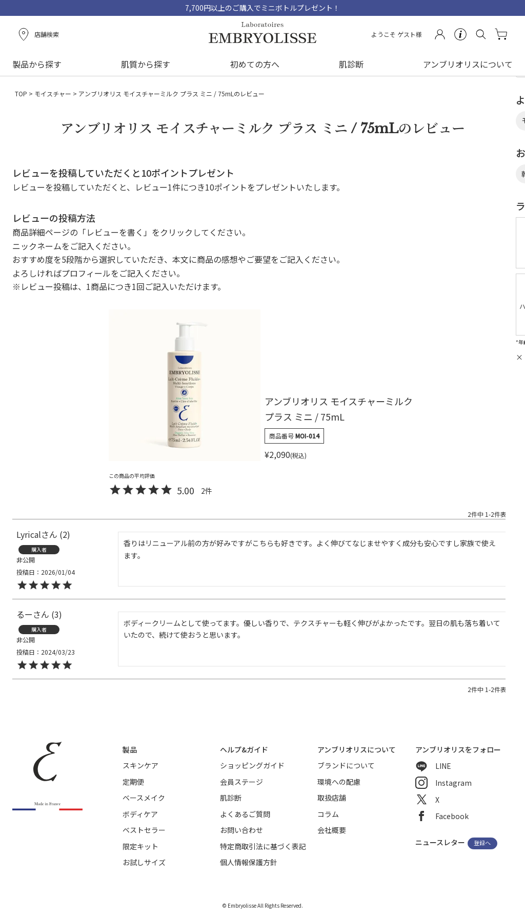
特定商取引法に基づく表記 (263, 846)
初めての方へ (254, 64)
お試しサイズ (144, 862)
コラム (328, 814)
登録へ (482, 843)
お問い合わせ (241, 830)
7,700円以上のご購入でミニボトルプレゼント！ (262, 8)
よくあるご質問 (245, 814)
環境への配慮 (338, 782)
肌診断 (351, 64)
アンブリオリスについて (468, 64)
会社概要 (331, 830)
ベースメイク (144, 797)
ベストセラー (144, 830)
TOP (21, 93)
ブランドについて (346, 765)
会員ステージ (241, 782)
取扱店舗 (331, 797)
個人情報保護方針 (248, 862)
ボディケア (140, 814)
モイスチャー (52, 93)
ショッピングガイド (252, 765)
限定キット (140, 846)
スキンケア (140, 765)
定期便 (133, 782)
